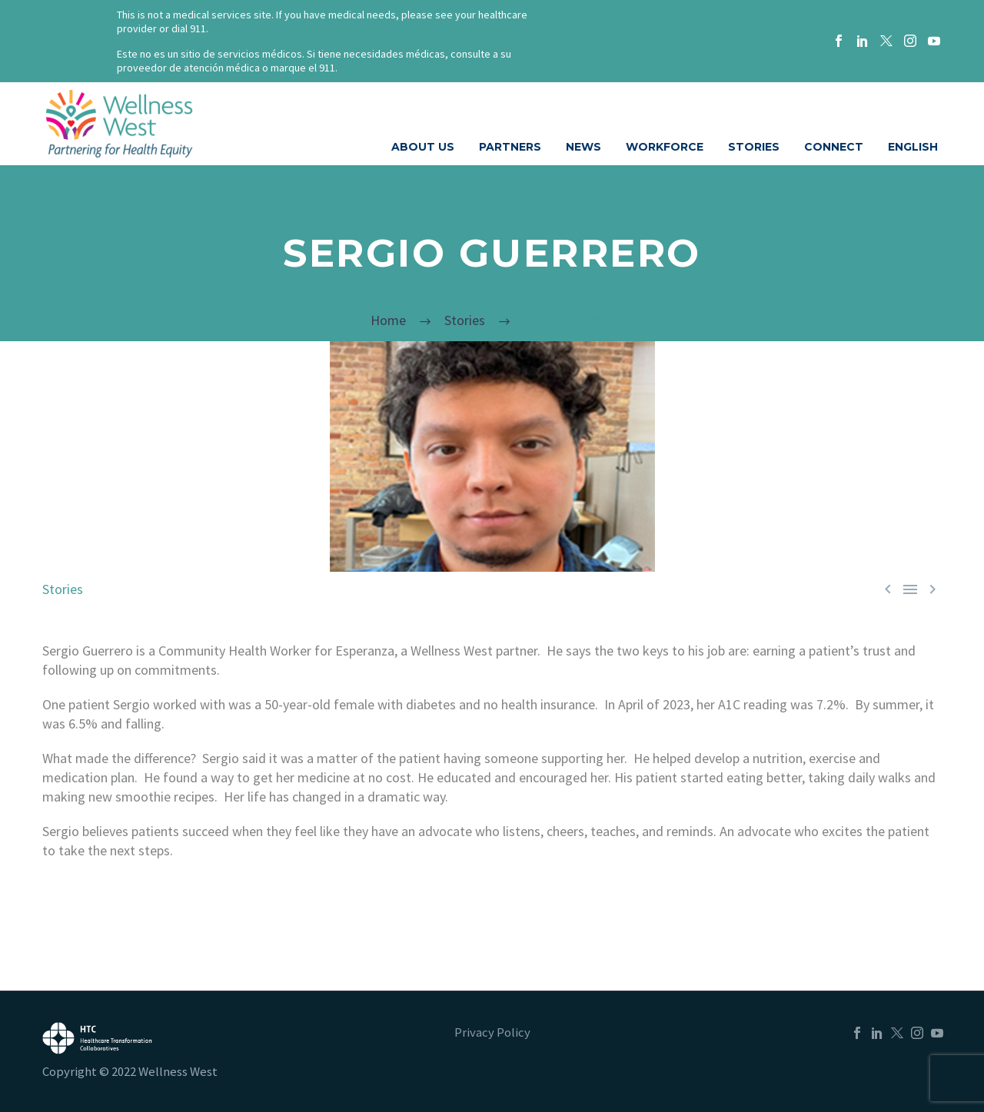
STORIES (754, 147)
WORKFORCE (664, 147)
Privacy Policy (492, 1033)
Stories (62, 589)
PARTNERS (510, 147)
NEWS (583, 147)
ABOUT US (422, 147)
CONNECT (833, 147)
